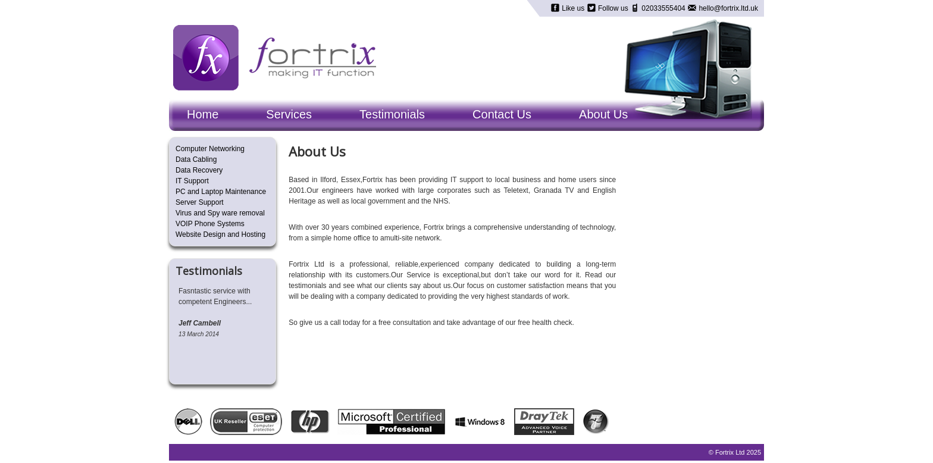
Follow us (613, 8)
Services (289, 114)
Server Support (200, 202)
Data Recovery (199, 170)
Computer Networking (210, 149)
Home (202, 114)
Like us (573, 8)
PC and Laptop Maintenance (221, 191)
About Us (603, 114)
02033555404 (663, 8)
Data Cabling (196, 159)
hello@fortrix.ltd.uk (727, 8)
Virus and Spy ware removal (220, 213)
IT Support (192, 181)
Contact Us (501, 114)
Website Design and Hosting (220, 234)
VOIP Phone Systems (210, 224)
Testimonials (392, 114)
